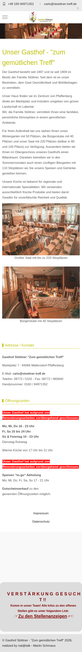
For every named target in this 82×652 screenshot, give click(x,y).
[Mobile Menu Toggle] (5, 17)
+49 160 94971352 (21, 4)
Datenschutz (41, 521)
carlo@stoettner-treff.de (60, 4)
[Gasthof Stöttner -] (41, 17)
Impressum (41, 513)
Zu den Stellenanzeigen (44, 616)
